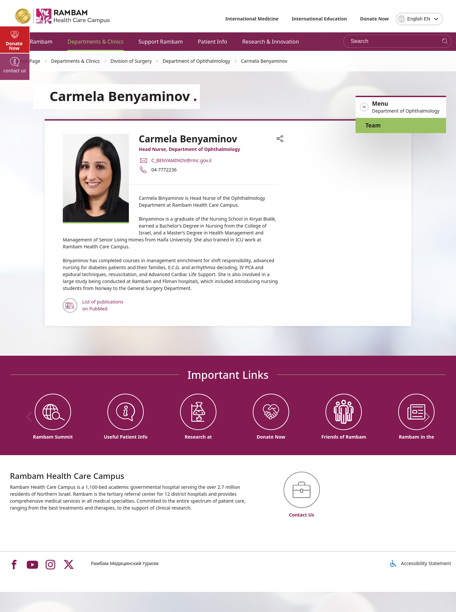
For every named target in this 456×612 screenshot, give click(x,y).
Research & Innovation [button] (270, 41)
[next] (424, 417)
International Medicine (252, 19)
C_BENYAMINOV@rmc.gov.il (181, 160)
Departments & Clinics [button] (95, 41)
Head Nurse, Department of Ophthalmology (189, 149)
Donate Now (374, 19)
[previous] (31, 417)
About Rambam (33, 41)
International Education (319, 19)
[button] (401, 107)
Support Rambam (160, 41)
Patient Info (212, 41)
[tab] (15, 178)
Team (373, 125)
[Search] (445, 41)
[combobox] (419, 19)
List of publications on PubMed (102, 305)
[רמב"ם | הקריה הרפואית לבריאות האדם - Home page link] (62, 16)
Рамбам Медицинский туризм (125, 563)
